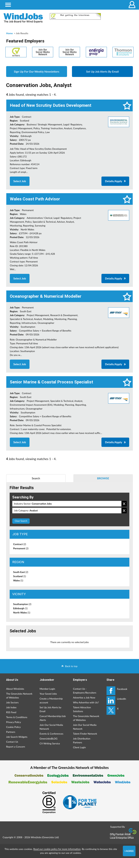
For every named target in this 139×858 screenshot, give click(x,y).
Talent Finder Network (85, 733)
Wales (18, 580)
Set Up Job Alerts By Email (102, 71)
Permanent (20, 548)
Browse (103, 478)
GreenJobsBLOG (49, 738)
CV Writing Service (50, 743)
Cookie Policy (13, 726)
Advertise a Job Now (84, 697)
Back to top (71, 666)
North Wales (21, 612)
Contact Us (12, 741)
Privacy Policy (13, 722)
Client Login (79, 747)
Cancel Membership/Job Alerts (53, 718)
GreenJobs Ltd (50, 837)
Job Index (11, 707)
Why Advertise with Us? (86, 702)
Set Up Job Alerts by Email (50, 709)
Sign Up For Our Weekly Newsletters (36, 71)
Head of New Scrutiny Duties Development (50, 105)
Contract (19, 544)
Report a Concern (15, 746)
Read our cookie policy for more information (57, 848)
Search (36, 478)
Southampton (22, 604)
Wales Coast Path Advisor (35, 199)
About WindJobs (15, 688)
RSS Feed (11, 712)
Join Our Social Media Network (51, 726)
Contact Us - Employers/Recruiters (84, 690)
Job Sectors (12, 702)
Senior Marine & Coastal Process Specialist (51, 382)
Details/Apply (113, 181)
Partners (10, 731)
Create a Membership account (51, 700)
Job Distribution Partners (81, 740)
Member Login (47, 688)
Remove (124, 503)
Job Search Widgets (16, 736)
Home (9, 33)
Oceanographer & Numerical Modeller (45, 296)
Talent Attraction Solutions (82, 709)
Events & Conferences (51, 733)
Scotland (19, 576)
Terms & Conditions (16, 717)
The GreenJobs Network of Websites (19, 695)
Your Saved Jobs (48, 693)
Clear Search (21, 520)
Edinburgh (20, 608)
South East (20, 571)
